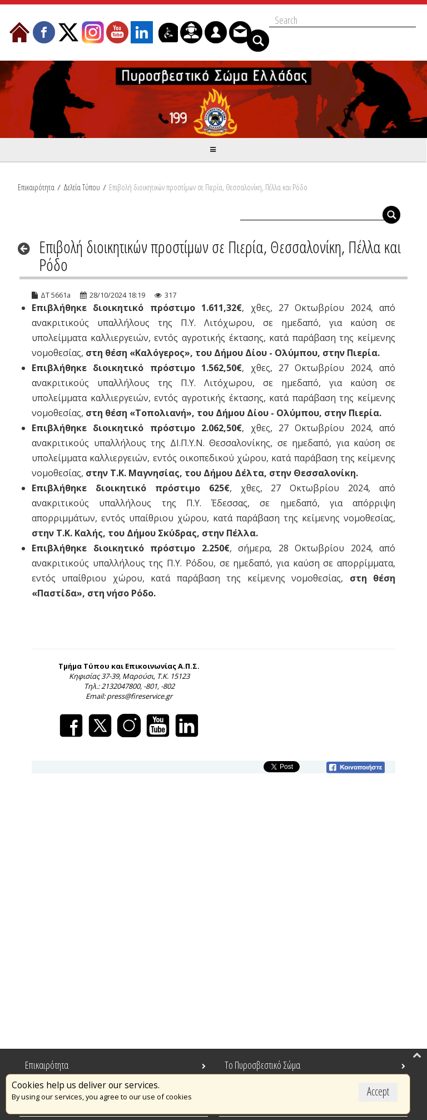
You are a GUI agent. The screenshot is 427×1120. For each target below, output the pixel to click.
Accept (378, 1091)
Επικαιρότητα (36, 187)
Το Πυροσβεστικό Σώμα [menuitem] (262, 1065)
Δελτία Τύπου (81, 187)
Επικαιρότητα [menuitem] (46, 1065)
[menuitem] (19, 32)
